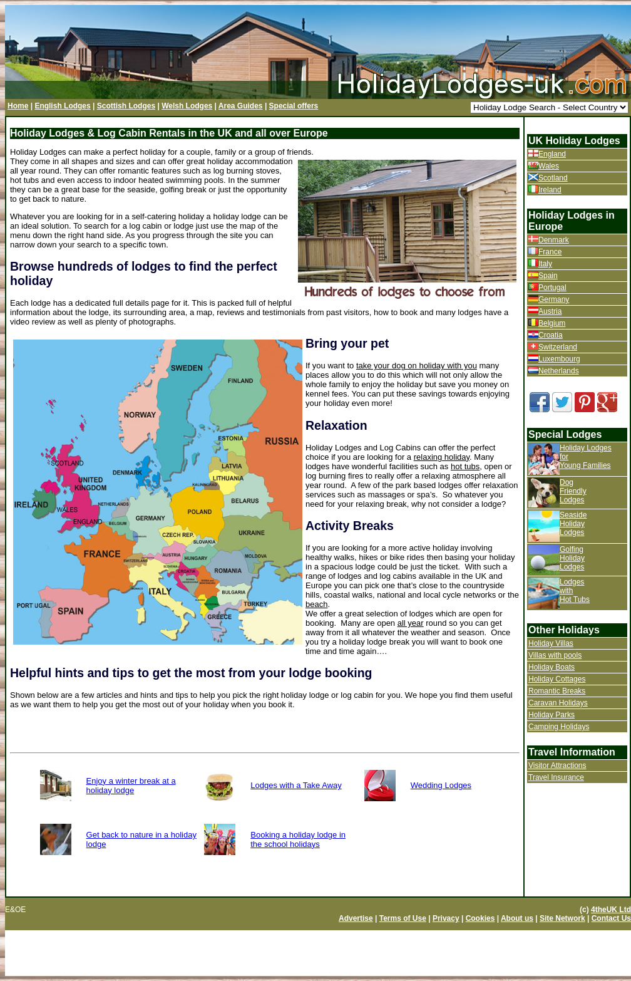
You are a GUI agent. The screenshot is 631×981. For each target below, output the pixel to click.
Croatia (550, 335)
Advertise (356, 918)
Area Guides (240, 105)
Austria (550, 311)
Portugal (552, 287)
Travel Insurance (556, 777)
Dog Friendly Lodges (573, 491)
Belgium (551, 323)
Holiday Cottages (556, 679)
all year (411, 623)
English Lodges (62, 105)
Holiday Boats (551, 667)
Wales (548, 166)
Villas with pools (555, 655)
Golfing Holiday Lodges (572, 558)
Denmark (553, 240)
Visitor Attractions (557, 765)
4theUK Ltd (611, 909)
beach (316, 604)
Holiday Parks (551, 714)
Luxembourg (559, 359)
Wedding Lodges (441, 785)
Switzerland (557, 347)
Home (18, 105)
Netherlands (558, 370)
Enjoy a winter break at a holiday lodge (131, 785)
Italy (545, 263)
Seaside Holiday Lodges (573, 524)
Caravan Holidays (558, 702)
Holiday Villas (550, 643)
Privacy (446, 918)
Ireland (550, 189)
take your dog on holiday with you (416, 365)
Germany (553, 299)
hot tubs (465, 466)
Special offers (294, 105)
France (550, 251)
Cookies (480, 918)
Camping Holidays (558, 726)
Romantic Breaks (556, 691)
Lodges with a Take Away (296, 785)
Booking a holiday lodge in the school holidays (298, 839)
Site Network (562, 918)
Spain (548, 275)
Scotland (553, 178)
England (552, 154)
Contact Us (611, 918)
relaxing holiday (441, 457)
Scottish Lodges (126, 105)
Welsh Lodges (187, 105)
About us (517, 918)
